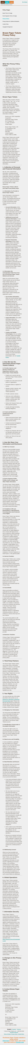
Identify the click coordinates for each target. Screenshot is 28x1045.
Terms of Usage (7, 1034)
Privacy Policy (6, 18)
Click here (6, 1041)
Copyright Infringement (7, 26)
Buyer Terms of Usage (7, 13)
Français (19, 1029)
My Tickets (24, 2)
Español (14, 1029)
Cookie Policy (6, 24)
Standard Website (14, 1032)
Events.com (20, 1042)
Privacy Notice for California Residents (11, 21)
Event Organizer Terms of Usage (10, 15)
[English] (9, 1029)
